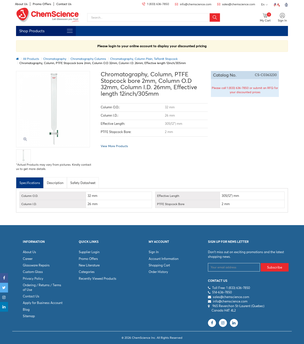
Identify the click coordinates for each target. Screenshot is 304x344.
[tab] (29, 182)
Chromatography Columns (88, 59)
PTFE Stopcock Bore (171, 204)
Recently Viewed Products (97, 279)
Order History (158, 272)
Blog (26, 310)
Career (28, 259)
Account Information (164, 259)
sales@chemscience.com (231, 297)
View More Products (114, 146)
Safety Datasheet (82, 183)
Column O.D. (29, 196)
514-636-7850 (222, 292)
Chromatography (54, 59)
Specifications (29, 183)
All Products (31, 59)
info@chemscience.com (230, 301)
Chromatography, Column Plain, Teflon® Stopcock (144, 59)
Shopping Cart (159, 265)
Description (55, 183)
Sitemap (29, 316)
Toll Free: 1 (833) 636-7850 (231, 288)
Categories (87, 272)
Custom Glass (33, 272)
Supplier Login (89, 252)
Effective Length (168, 196)
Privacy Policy (33, 279)
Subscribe (274, 267)
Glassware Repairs (36, 265)
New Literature (89, 265)
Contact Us (63, 4)
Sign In (154, 252)
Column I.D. (29, 204)
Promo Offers (42, 4)
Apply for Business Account (42, 303)
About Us (21, 4)
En (264, 5)
